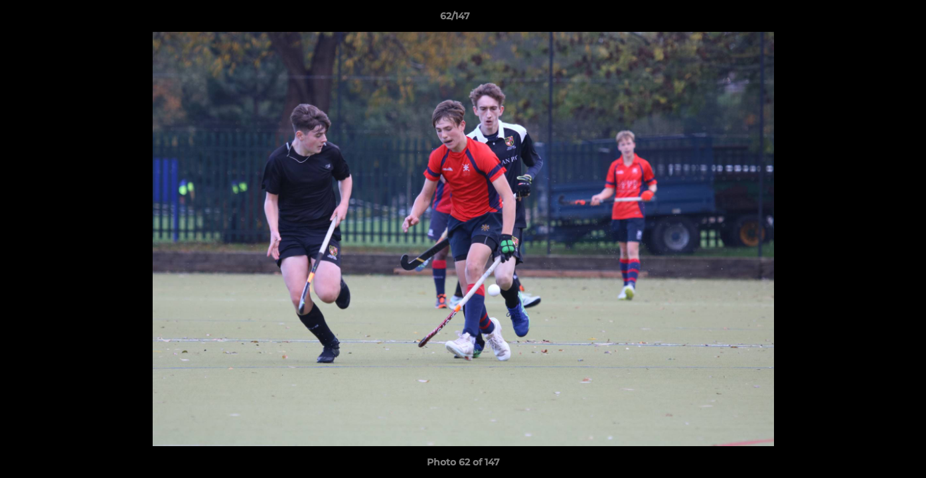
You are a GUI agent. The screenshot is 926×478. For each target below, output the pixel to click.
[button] (870, 19)
